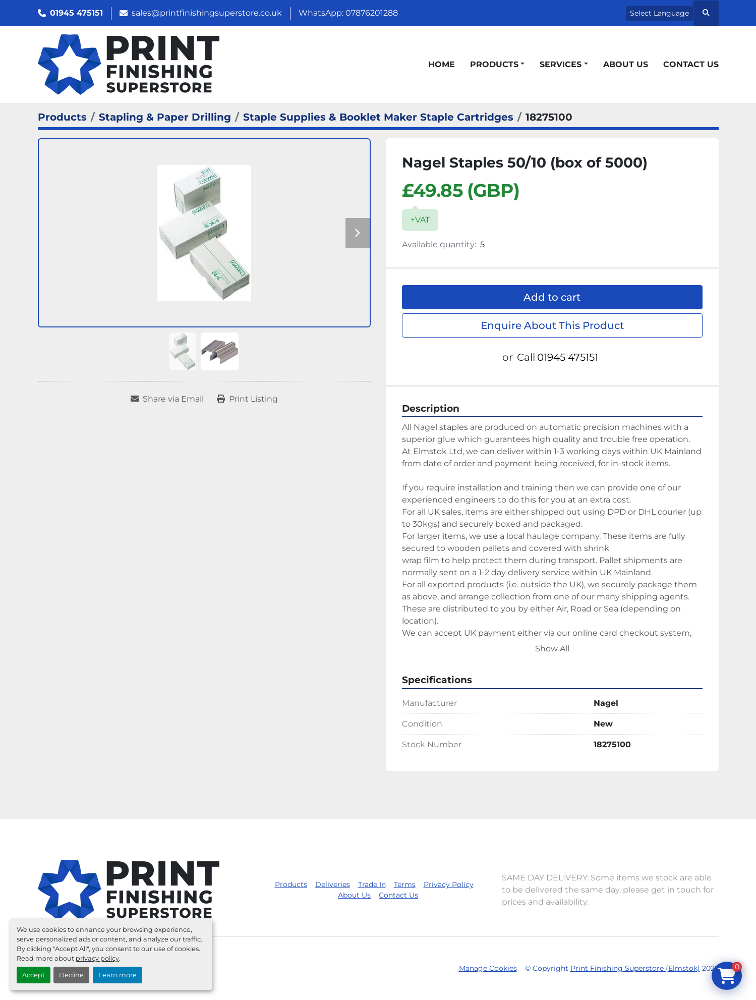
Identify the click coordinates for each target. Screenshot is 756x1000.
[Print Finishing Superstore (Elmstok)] (128, 889)
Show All (552, 648)
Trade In (372, 884)
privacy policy (97, 958)
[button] (497, 65)
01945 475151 (76, 13)
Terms (405, 884)
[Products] (62, 117)
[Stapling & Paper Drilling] (165, 117)
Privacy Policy (449, 884)
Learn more (117, 975)
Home (441, 64)
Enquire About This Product (552, 325)
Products (494, 64)
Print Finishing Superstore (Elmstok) (635, 968)
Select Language (659, 13)
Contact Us (691, 64)
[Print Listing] (247, 399)
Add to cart (552, 297)
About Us (625, 64)
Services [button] (560, 64)
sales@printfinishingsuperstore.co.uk (207, 13)
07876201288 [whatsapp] (371, 13)
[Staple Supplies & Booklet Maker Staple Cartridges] (378, 117)
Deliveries (332, 884)
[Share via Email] (167, 399)
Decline (71, 975)
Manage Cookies (488, 968)
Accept (33, 975)
